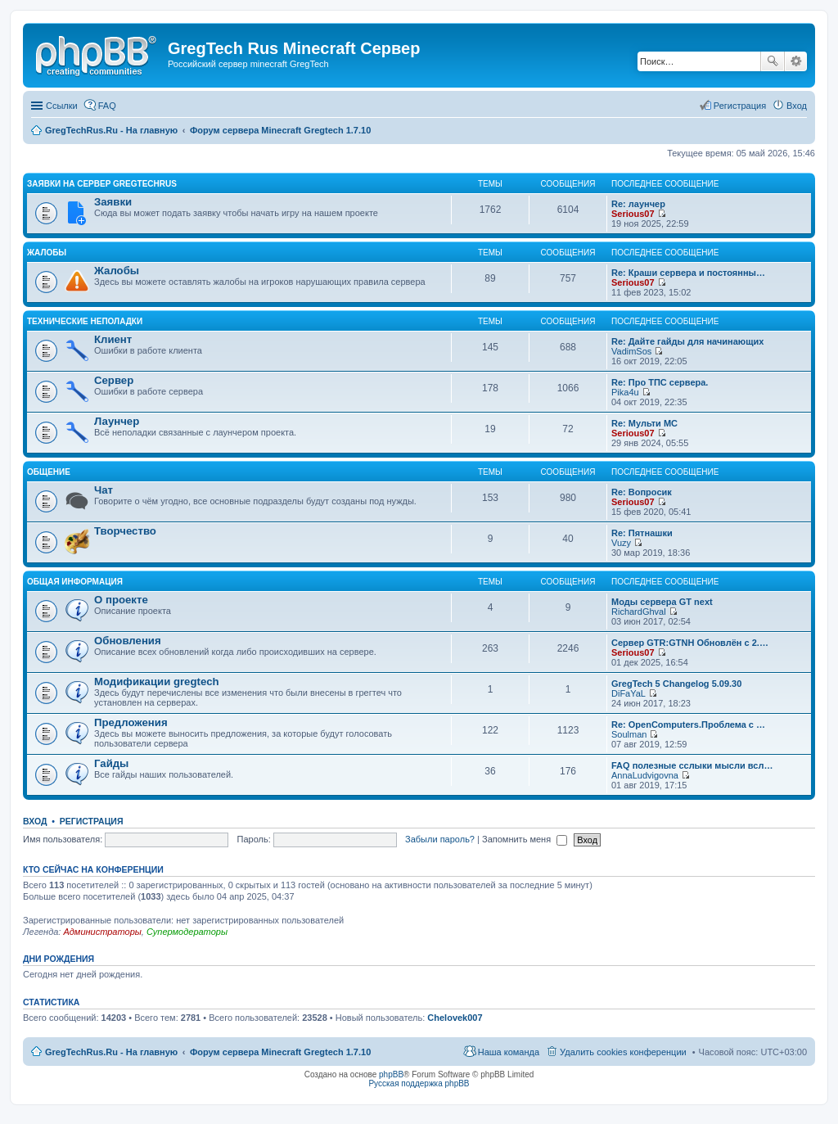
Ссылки (62, 106)
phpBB (391, 1074)
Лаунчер (116, 421)
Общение (48, 471)
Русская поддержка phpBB (418, 1083)
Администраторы (102, 932)
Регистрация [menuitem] (740, 106)
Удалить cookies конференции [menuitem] (623, 1052)
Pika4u (625, 392)
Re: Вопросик (641, 492)
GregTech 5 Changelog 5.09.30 (676, 683)
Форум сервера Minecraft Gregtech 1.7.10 (280, 1052)
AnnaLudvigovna (644, 775)
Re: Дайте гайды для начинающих (687, 341)
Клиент (113, 339)
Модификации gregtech (156, 681)
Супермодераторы (187, 932)
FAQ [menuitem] (107, 106)
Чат (103, 490)
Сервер (113, 380)
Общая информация (75, 581)
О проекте (121, 600)
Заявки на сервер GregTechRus (102, 183)
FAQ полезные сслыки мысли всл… (692, 765)
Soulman (629, 734)
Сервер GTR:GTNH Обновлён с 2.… (689, 643)
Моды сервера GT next (662, 602)
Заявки (113, 202)
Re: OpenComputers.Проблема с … (688, 724)
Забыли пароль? (440, 839)
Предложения (131, 722)
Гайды (111, 763)
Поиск (772, 61)
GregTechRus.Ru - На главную (111, 1052)
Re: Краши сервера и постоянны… (688, 273)
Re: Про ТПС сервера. (659, 382)
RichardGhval (638, 611)
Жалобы (46, 252)
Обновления (127, 640)
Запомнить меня (524, 839)
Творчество (125, 531)
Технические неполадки (84, 321)
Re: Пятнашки (642, 533)
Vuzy (621, 543)
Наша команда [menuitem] (508, 1052)
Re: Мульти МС (644, 423)
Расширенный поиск (796, 61)
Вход (35, 821)
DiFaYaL (628, 693)
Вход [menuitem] (796, 106)
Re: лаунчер (638, 204)
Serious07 (633, 214)
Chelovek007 (454, 1017)
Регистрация (92, 821)
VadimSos (631, 351)
